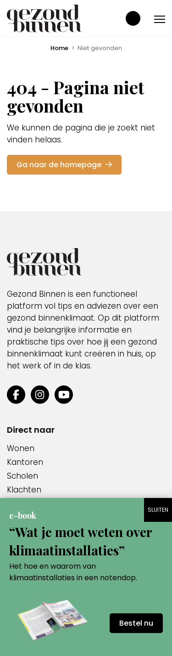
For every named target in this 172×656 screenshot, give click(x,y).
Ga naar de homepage (64, 164)
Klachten (24, 489)
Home (59, 48)
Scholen (22, 475)
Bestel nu (136, 623)
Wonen (20, 448)
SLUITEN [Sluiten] (158, 510)
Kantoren (25, 462)
